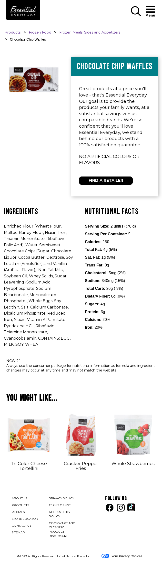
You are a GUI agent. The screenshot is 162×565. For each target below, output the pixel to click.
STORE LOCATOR (25, 519)
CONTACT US (21, 525)
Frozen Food (40, 32)
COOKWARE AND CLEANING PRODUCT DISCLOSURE (63, 530)
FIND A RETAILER (106, 180)
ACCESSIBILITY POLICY (60, 514)
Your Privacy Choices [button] (121, 556)
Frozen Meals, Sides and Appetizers (89, 32)
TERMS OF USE (60, 505)
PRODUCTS (20, 505)
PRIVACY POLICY (61, 498)
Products (12, 32)
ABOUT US (19, 498)
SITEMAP (18, 532)
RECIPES (18, 512)
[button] (136, 15)
